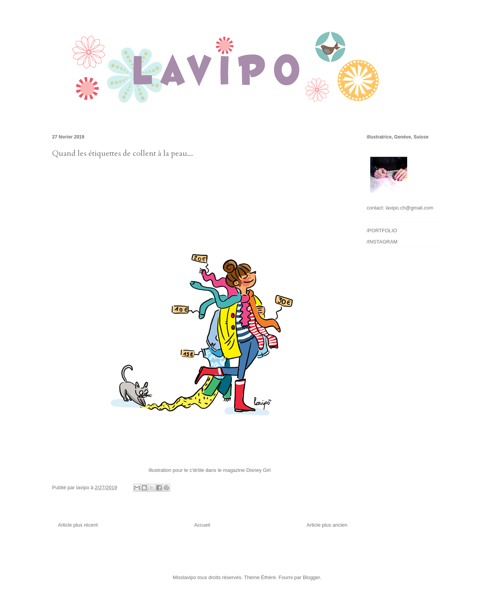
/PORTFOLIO (382, 230)
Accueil (202, 525)
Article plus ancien (327, 525)
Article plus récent (78, 525)
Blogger (311, 577)
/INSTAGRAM (382, 242)
